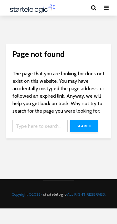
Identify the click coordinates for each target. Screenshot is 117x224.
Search (83, 126)
